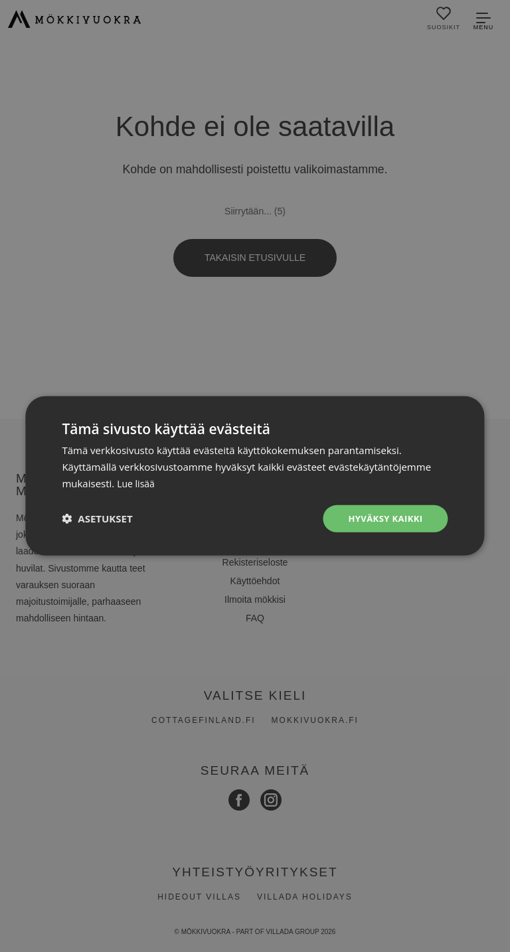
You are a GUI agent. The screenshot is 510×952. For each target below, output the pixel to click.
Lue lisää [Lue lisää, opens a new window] (137, 482)
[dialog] (255, 476)
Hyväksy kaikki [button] (383, 518)
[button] (97, 518)
